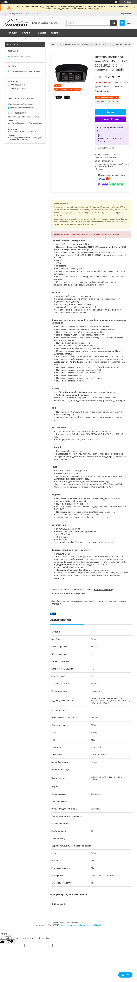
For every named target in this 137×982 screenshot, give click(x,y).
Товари (26, 33)
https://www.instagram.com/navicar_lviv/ (24, 131)
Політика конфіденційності (90, 925)
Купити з (110, 119)
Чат (125, 974)
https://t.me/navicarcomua (28, 117)
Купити (110, 112)
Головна (12, 33)
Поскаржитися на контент (68, 925)
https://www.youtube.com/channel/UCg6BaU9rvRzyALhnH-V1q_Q (25, 138)
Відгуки (42, 33)
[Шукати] (113, 23)
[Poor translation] (10, 941)
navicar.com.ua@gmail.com (21, 104)
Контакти (56, 33)
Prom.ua (81, 923)
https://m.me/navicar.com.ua (21, 108)
